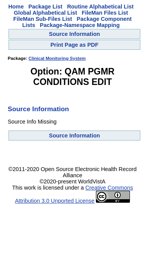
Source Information (74, 34)
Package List (45, 6)
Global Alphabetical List (45, 13)
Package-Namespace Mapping (79, 25)
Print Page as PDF (75, 45)
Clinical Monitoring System (57, 58)
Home (16, 6)
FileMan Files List (105, 13)
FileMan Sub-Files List (42, 19)
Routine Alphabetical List (100, 6)
